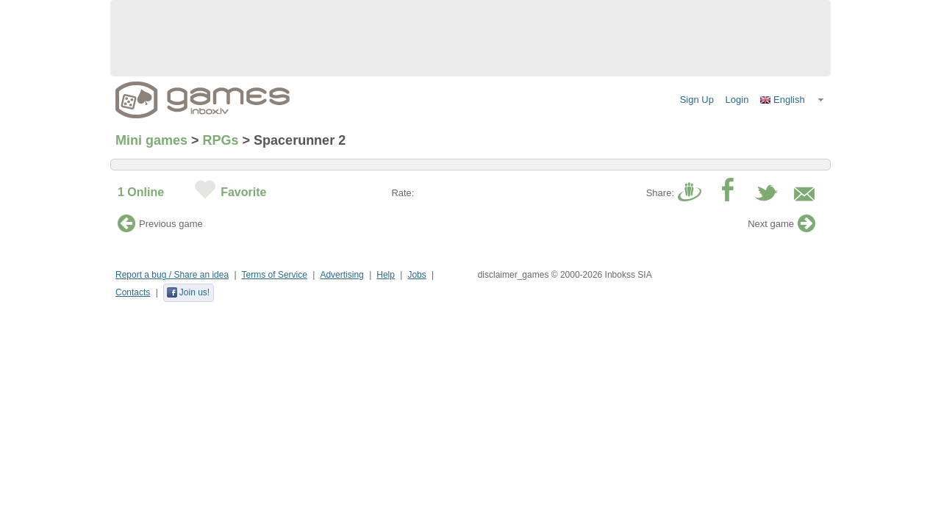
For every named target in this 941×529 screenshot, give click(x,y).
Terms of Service (274, 275)
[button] (792, 100)
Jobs (416, 275)
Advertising (341, 275)
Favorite (243, 192)
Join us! (188, 292)
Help (385, 275)
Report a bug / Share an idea (172, 275)
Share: (660, 192)
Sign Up (697, 99)
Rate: (402, 192)
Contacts (132, 292)
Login (737, 99)
